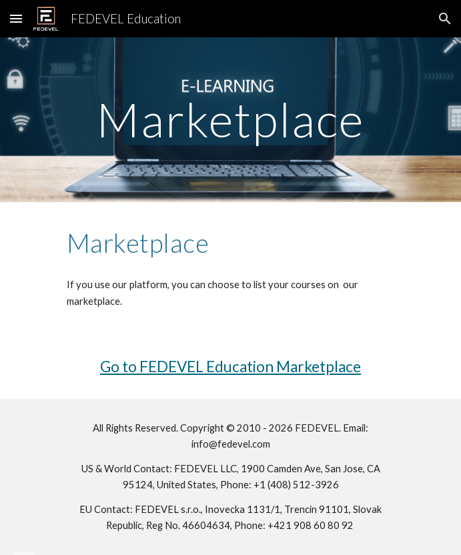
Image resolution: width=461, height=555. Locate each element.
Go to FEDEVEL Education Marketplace (230, 367)
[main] (230, 120)
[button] (16, 18)
